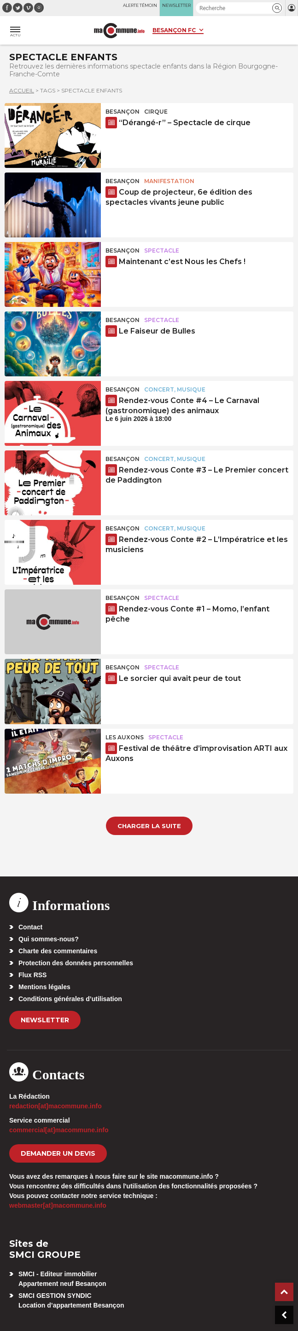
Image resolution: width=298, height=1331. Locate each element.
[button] (277, 8)
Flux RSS (32, 975)
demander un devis (58, 1153)
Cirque (156, 111)
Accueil (21, 90)
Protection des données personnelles (75, 963)
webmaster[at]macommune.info (57, 1205)
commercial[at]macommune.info (59, 1130)
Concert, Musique (174, 389)
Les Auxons (124, 737)
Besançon (122, 111)
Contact (30, 927)
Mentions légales (44, 987)
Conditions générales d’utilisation (70, 999)
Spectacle (161, 250)
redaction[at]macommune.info (55, 1106)
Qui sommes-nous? (48, 939)
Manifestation (169, 181)
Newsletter (45, 1020)
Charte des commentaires (57, 951)
